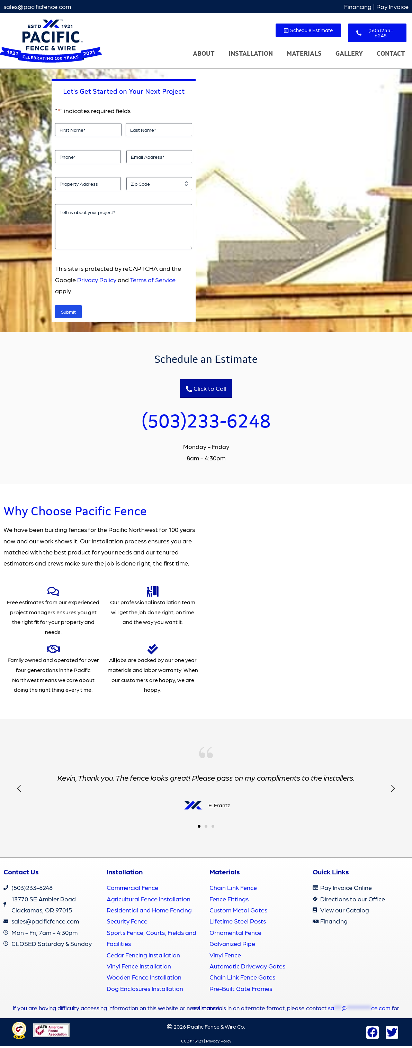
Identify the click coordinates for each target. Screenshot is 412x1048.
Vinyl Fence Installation (139, 967)
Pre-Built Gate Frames (240, 990)
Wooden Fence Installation (144, 979)
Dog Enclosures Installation (145, 990)
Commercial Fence (132, 889)
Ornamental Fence (235, 934)
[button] (393, 790)
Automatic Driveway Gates (247, 967)
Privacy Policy (96, 279)
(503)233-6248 (206, 422)
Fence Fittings (229, 900)
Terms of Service (153, 279)
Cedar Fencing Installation (143, 956)
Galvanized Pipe (232, 945)
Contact (391, 53)
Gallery (349, 53)
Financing (357, 6)
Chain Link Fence (233, 889)
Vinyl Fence (225, 956)
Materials (304, 53)
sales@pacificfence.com (37, 6)
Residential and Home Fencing (149, 911)
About (204, 53)
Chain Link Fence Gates (242, 979)
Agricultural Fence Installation (148, 900)
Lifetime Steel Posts (237, 923)
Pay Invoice (392, 6)
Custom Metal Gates (238, 911)
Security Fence (127, 923)
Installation (251, 53)
